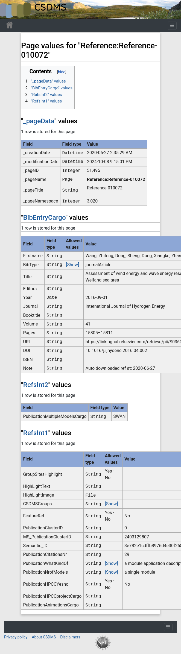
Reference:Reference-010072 (116, 179)
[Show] (72, 264)
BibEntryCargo (44, 217)
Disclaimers (70, 637)
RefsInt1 (35, 433)
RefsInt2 (35, 385)
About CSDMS (44, 637)
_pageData (38, 121)
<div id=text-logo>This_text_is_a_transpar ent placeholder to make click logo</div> (8, 9)
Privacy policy (15, 637)
